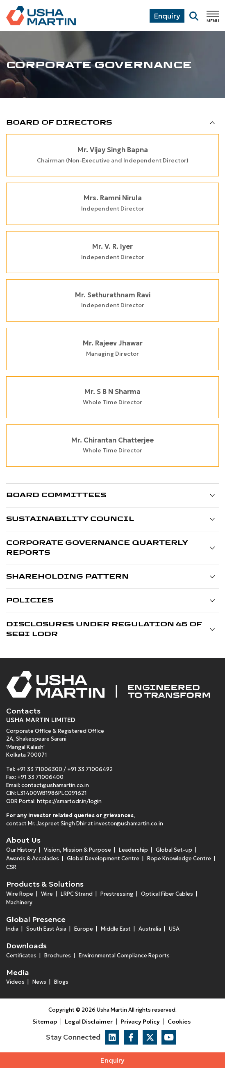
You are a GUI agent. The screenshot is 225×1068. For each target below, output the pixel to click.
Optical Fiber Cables (167, 893)
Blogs (61, 981)
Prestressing (116, 893)
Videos (15, 981)
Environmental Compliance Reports (124, 955)
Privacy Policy (140, 1021)
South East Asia (46, 928)
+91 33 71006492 (90, 769)
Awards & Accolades (32, 858)
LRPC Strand (77, 893)
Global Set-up (174, 849)
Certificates (21, 955)
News (39, 981)
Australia (150, 928)
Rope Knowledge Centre (179, 858)
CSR (11, 867)
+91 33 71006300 (39, 769)
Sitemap (44, 1021)
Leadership (133, 849)
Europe (83, 928)
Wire (47, 893)
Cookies (179, 1021)
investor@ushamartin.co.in (128, 823)
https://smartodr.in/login (69, 801)
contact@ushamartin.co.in (55, 785)
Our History (21, 849)
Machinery (19, 902)
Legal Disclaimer (89, 1021)
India (12, 928)
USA (174, 928)
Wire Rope (19, 893)
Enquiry (112, 1060)
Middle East (116, 928)
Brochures (57, 955)
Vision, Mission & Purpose (77, 849)
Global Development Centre (103, 858)
